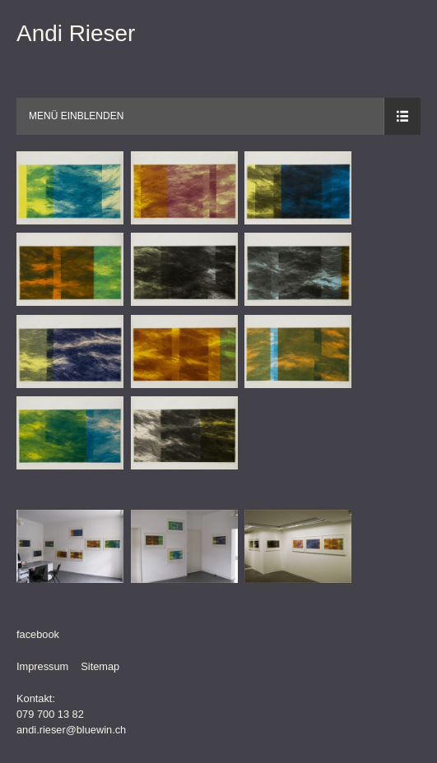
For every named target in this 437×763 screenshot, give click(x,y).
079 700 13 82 (50, 714)
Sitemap (100, 666)
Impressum (42, 666)
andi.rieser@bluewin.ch (71, 730)
